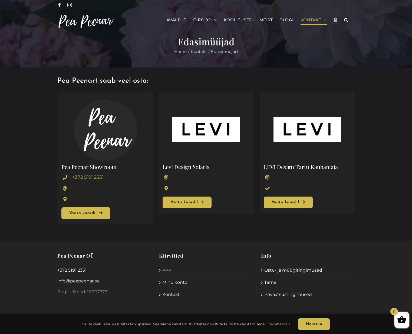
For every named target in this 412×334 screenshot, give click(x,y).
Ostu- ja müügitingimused (293, 270)
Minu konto (174, 282)
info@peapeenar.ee (78, 281)
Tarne (270, 282)
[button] (346, 19)
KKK (166, 270)
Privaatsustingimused (288, 294)
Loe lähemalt (278, 324)
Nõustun (314, 324)
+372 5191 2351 (88, 177)
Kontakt (171, 294)
